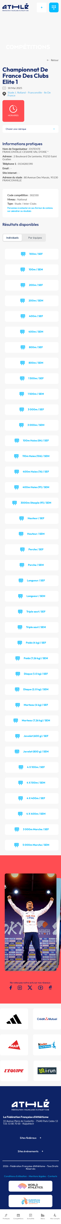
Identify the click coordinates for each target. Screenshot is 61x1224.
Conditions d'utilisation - (16, 1176)
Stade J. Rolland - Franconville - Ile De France (29, 94)
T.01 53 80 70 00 (11, 1123)
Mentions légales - (38, 1176)
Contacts (52, 1176)
